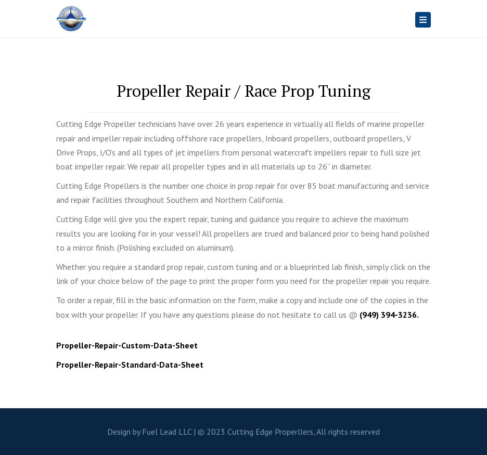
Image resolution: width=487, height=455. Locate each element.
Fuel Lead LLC (166, 431)
